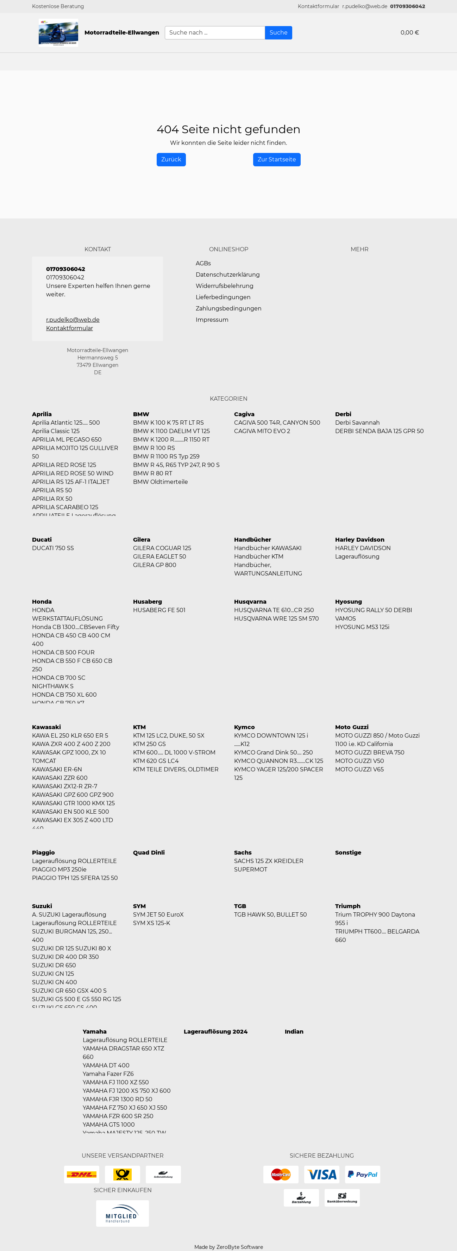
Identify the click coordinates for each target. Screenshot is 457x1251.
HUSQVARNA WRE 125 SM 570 (276, 618)
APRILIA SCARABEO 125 (65, 507)
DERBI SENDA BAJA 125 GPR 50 (379, 431)
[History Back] (171, 159)
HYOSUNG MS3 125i (362, 627)
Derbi (343, 414)
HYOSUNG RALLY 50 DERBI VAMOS (373, 614)
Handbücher (252, 539)
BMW (141, 414)
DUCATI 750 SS (53, 548)
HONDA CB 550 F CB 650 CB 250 (72, 665)
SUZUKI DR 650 (54, 965)
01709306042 (407, 6)
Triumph (348, 906)
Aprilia (42, 414)
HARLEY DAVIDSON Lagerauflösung (363, 552)
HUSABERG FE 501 (159, 610)
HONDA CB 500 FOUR (63, 652)
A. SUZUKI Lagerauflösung (69, 914)
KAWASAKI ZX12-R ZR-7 (64, 786)
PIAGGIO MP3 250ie (59, 869)
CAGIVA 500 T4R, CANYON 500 (277, 422)
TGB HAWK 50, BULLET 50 (270, 914)
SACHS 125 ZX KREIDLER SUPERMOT (268, 865)
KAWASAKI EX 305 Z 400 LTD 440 (72, 824)
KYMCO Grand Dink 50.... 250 (273, 752)
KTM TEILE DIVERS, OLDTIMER (176, 769)
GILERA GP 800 (154, 565)
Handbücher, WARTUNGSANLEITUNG (268, 569)
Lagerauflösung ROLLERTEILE (74, 861)
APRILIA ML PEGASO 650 (67, 439)
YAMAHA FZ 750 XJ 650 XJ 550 (125, 1107)
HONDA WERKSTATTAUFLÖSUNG (67, 614)
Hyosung (348, 601)
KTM (139, 727)
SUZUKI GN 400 (54, 982)
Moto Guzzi (352, 727)
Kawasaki (46, 727)
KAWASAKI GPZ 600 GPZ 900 (73, 794)
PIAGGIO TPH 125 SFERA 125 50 (75, 878)
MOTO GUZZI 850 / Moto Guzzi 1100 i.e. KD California (377, 739)
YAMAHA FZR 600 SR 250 (118, 1116)
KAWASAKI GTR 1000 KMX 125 (73, 803)
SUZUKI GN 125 (53, 973)
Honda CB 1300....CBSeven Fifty (75, 627)
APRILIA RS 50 (52, 490)
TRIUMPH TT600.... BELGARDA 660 (377, 935)
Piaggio (43, 852)
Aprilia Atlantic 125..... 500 (66, 422)
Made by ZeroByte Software (228, 1247)
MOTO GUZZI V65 (359, 769)
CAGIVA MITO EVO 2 (262, 431)
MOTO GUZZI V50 (359, 761)
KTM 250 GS (149, 744)
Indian (294, 1031)
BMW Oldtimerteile (160, 482)
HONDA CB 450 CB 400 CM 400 (71, 639)
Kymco (244, 727)
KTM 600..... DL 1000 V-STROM (174, 752)
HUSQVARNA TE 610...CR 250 (274, 610)
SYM (139, 906)
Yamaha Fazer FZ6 (108, 1074)
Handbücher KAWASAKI (268, 548)
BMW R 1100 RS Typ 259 (166, 456)
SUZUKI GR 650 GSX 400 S (69, 990)
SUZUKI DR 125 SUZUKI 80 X (71, 948)
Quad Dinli (149, 852)
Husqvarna (250, 601)
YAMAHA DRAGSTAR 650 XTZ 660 (123, 1052)
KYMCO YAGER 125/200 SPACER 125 (278, 773)
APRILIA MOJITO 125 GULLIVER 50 (75, 452)
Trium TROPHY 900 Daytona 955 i (375, 918)
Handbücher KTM (258, 556)
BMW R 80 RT (152, 473)
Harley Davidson (359, 539)
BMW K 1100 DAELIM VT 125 (171, 431)
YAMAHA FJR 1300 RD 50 (117, 1099)
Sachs (243, 852)
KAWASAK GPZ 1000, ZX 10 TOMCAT (69, 756)
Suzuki (42, 906)
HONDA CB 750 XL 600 (64, 694)
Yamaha (95, 1031)
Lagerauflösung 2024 (216, 1031)
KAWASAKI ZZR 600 (60, 778)
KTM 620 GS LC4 (156, 761)
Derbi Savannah (357, 422)
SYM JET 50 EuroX (158, 914)
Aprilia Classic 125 (56, 431)
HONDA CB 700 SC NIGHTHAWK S (59, 682)
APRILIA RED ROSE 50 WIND (72, 473)
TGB (240, 906)
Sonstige (348, 852)
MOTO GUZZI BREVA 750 (370, 752)
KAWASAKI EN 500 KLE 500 (70, 811)
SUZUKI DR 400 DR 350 (65, 957)
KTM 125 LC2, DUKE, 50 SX (169, 735)
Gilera (141, 539)
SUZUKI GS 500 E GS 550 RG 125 (76, 999)
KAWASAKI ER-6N (57, 769)
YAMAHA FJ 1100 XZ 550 (116, 1082)
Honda (42, 601)
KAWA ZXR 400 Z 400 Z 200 (71, 744)
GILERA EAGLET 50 (159, 556)
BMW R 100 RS (154, 448)
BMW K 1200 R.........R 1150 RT (171, 439)
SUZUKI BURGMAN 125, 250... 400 (72, 935)
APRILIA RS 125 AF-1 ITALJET (70, 482)
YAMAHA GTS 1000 (109, 1124)
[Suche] (278, 32)
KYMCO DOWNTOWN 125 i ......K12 (271, 739)
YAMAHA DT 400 (106, 1065)
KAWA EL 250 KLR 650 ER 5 (70, 735)
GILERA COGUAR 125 (162, 548)
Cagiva (244, 414)
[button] (318, 6)
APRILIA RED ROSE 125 (64, 465)
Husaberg (147, 601)
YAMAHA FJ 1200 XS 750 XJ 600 (127, 1090)
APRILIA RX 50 (52, 498)
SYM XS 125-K (151, 923)
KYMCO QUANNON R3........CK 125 (278, 761)
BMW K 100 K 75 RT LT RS (168, 422)
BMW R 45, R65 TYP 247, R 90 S (176, 465)
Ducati (42, 539)
